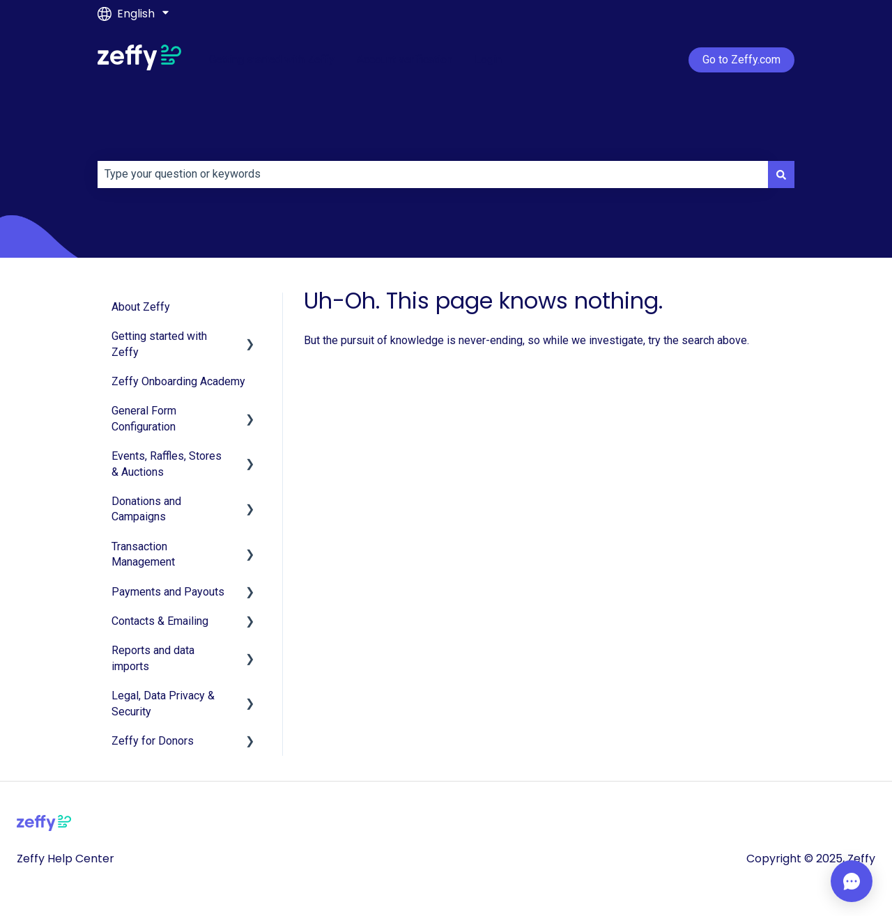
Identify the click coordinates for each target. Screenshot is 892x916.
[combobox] (433, 174)
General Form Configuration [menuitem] (144, 418)
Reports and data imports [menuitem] (153, 658)
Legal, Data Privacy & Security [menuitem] (163, 703)
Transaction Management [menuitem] (143, 554)
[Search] (781, 174)
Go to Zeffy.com (741, 59)
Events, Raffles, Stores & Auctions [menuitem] (167, 463)
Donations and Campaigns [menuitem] (146, 509)
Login (488, 59)
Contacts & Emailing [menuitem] (160, 621)
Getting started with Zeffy (271, 59)
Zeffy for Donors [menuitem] (153, 740)
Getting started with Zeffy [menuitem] (159, 343)
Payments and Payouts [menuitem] (168, 591)
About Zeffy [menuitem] (141, 306)
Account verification (404, 59)
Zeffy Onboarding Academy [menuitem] (178, 381)
